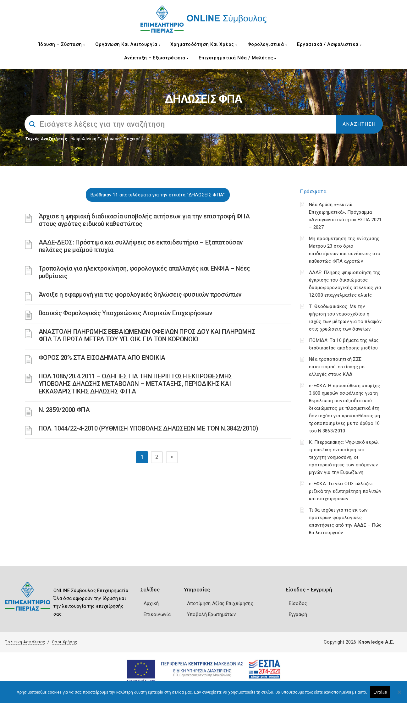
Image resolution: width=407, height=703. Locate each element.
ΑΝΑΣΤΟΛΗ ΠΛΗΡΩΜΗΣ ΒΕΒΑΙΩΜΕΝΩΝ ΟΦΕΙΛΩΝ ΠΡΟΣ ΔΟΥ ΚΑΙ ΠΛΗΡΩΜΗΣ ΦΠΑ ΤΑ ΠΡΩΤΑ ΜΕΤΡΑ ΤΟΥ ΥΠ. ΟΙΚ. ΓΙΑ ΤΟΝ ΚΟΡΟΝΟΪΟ (147, 335)
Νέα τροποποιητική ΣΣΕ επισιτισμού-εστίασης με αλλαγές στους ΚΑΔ (337, 366)
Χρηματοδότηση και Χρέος (203, 44)
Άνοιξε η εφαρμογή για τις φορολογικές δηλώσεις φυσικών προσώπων (140, 294)
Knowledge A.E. (376, 642)
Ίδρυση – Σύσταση (62, 44)
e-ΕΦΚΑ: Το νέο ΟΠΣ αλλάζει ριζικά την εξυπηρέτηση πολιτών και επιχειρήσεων (345, 491)
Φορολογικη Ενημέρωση (95, 138)
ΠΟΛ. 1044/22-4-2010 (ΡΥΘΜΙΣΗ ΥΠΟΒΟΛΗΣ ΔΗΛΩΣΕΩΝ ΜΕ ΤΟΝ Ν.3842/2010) (148, 428)
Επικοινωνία (157, 614)
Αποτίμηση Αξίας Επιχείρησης (220, 603)
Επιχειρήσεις (136, 138)
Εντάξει (380, 692)
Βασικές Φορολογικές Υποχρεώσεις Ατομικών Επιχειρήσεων (125, 313)
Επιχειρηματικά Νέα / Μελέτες (237, 58)
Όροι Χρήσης (64, 642)
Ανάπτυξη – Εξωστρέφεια (156, 58)
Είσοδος (298, 603)
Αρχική (151, 603)
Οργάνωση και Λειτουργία (128, 44)
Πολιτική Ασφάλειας (25, 642)
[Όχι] (399, 695)
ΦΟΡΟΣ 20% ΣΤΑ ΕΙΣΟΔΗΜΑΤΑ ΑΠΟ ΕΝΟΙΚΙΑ (102, 357)
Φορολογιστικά (267, 44)
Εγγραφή (298, 614)
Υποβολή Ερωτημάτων (211, 614)
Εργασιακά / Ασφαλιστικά (329, 44)
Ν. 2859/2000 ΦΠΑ (64, 410)
